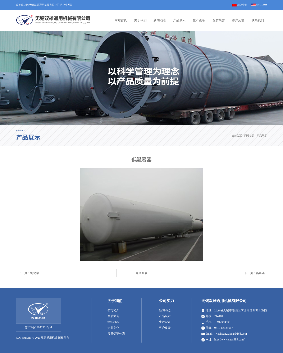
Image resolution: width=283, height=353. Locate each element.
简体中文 (239, 4)
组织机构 (113, 322)
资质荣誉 (218, 20)
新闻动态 (160, 20)
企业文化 (113, 327)
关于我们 (140, 20)
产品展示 (179, 20)
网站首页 (120, 20)
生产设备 (199, 20)
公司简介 (113, 310)
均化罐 (34, 273)
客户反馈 (238, 20)
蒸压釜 (260, 273)
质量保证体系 (116, 333)
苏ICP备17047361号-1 (38, 327)
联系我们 (257, 20)
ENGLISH (259, 4)
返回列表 (141, 273)
